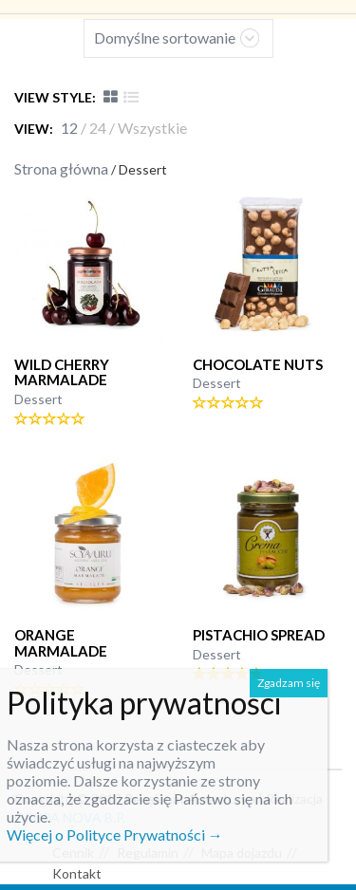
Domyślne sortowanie (164, 37)
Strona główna (61, 168)
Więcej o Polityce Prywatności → (115, 834)
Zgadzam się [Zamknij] (288, 683)
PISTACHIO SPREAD (259, 634)
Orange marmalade (60, 642)
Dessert (38, 399)
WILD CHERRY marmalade (61, 372)
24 (97, 128)
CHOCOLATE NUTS (258, 364)
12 (69, 128)
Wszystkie (152, 128)
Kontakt (77, 873)
